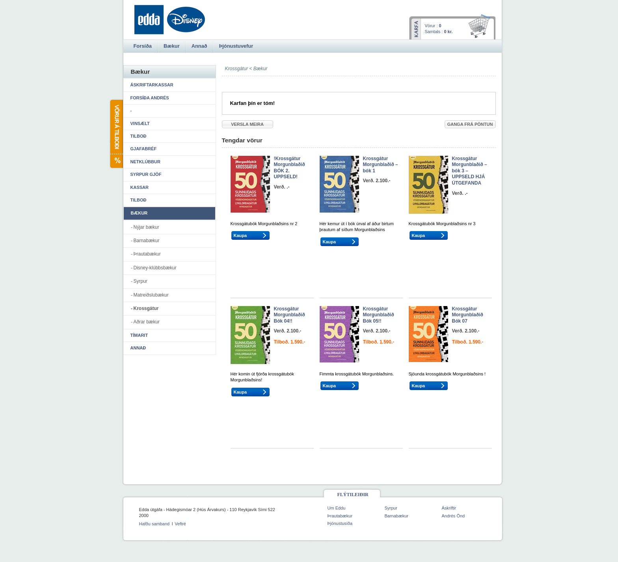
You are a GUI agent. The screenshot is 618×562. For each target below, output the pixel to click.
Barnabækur (147, 240)
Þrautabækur (147, 254)
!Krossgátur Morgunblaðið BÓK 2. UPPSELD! (289, 168)
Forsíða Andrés (149, 97)
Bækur (260, 68)
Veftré (180, 523)
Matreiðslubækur (151, 295)
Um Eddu (337, 508)
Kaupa (240, 235)
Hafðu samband (154, 523)
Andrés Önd (453, 515)
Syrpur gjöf (146, 174)
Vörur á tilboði (116, 134)
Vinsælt (140, 123)
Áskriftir (449, 508)
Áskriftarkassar (151, 84)
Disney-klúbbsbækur (155, 268)
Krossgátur (146, 308)
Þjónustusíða (340, 523)
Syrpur (140, 281)
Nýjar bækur (146, 227)
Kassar (139, 187)
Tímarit (139, 335)
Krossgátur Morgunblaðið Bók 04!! (289, 315)
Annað (138, 347)
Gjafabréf (143, 148)
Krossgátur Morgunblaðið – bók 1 (380, 165)
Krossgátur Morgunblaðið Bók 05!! (378, 315)
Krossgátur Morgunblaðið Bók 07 (467, 315)
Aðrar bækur (147, 322)
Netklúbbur (145, 161)
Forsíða (143, 46)
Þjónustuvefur (236, 46)
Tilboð (138, 136)
